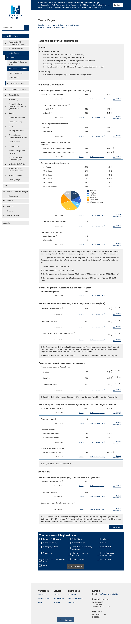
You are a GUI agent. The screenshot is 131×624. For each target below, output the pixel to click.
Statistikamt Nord (44, 25)
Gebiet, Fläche (14, 95)
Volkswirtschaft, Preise (17, 164)
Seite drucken (42, 595)
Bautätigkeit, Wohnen (16, 131)
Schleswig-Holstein (17, 83)
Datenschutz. (98, 7)
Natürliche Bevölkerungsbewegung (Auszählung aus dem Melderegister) (69, 61)
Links (6, 186)
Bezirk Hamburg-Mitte (45, 27)
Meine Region (14, 53)
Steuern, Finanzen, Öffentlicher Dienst (16, 170)
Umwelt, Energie (14, 180)
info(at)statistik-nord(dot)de (108, 594)
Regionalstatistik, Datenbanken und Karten (18, 43)
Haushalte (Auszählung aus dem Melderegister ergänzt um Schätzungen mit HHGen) (73, 67)
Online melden (12, 196)
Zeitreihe (81, 99)
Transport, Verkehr (15, 175)
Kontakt (56, 595)
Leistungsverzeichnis (75, 598)
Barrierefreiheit (59, 598)
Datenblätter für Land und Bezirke (18, 63)
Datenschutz (72, 602)
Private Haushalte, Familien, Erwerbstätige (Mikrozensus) (17, 106)
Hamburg (14, 58)
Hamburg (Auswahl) (72, 25)
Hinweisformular (44, 598)
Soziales (12, 126)
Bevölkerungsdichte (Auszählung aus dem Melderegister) (63, 58)
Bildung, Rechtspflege (17, 117)
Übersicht (6, 223)
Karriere (10, 211)
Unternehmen (14, 146)
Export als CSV (116, 527)
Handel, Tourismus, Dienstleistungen (16, 159)
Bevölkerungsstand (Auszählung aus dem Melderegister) (63, 55)
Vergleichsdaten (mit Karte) (97, 99)
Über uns (10, 206)
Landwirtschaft (14, 142)
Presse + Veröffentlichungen (17, 192)
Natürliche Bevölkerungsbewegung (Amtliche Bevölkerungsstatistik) (67, 75)
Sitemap (57, 602)
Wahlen (10, 201)
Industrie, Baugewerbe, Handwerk (17, 152)
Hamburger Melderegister (18, 89)
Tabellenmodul (14, 77)
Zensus (11, 113)
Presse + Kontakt (13, 215)
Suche (40, 602)
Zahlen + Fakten (13, 36)
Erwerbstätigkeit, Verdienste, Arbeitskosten (18, 136)
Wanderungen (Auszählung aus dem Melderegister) (61, 64)
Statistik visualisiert (16, 49)
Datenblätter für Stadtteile (18, 69)
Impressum (72, 595)
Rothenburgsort (61, 27)
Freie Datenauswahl (16, 73)
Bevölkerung (13, 100)
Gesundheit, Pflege (15, 122)
